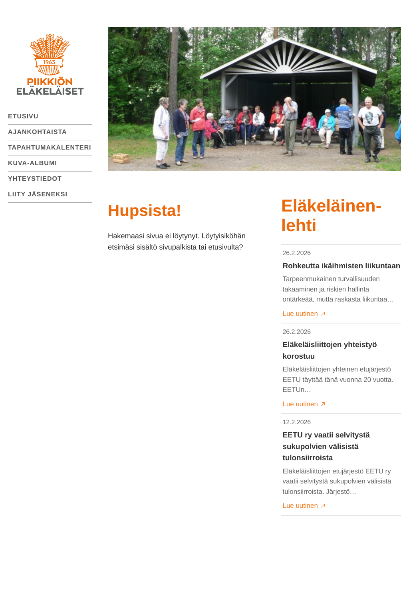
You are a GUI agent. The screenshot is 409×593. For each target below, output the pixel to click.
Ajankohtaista (37, 132)
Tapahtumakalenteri (49, 147)
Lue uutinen (304, 314)
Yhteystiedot (35, 179)
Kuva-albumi (32, 163)
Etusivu (23, 116)
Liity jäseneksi (38, 194)
